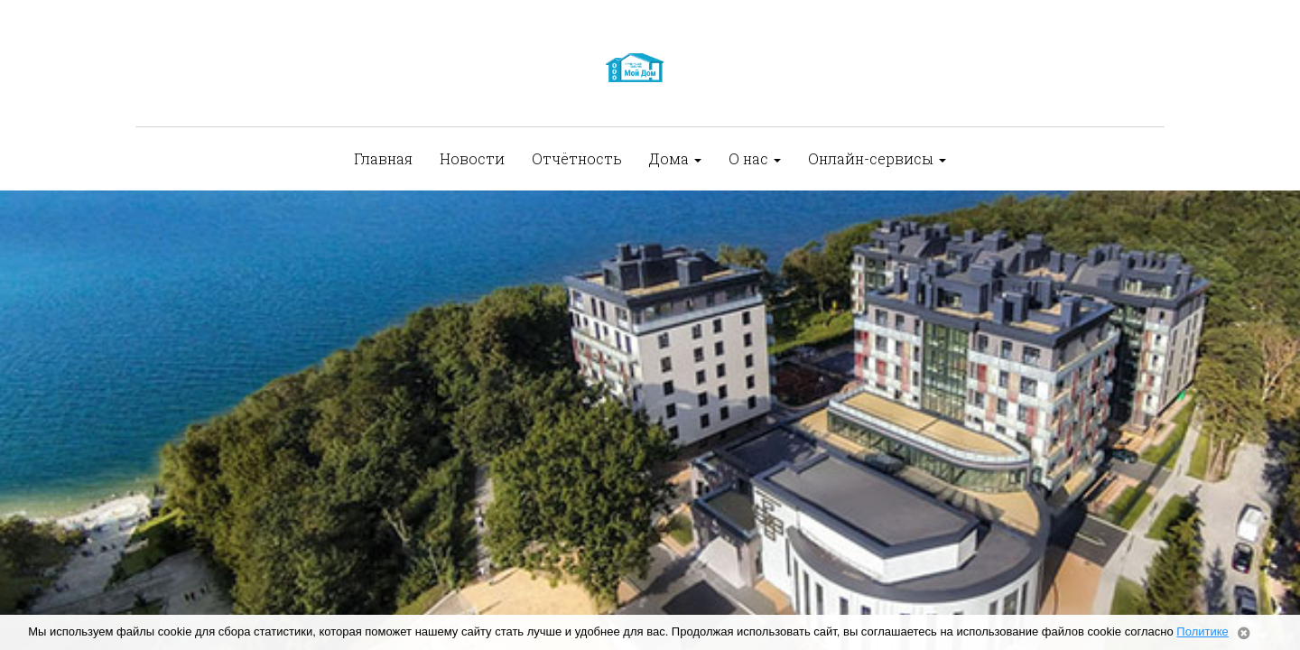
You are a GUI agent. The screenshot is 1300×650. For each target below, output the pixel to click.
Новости (472, 158)
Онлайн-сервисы (877, 158)
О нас (755, 158)
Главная (383, 158)
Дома (675, 158)
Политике (1202, 631)
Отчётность (577, 158)
